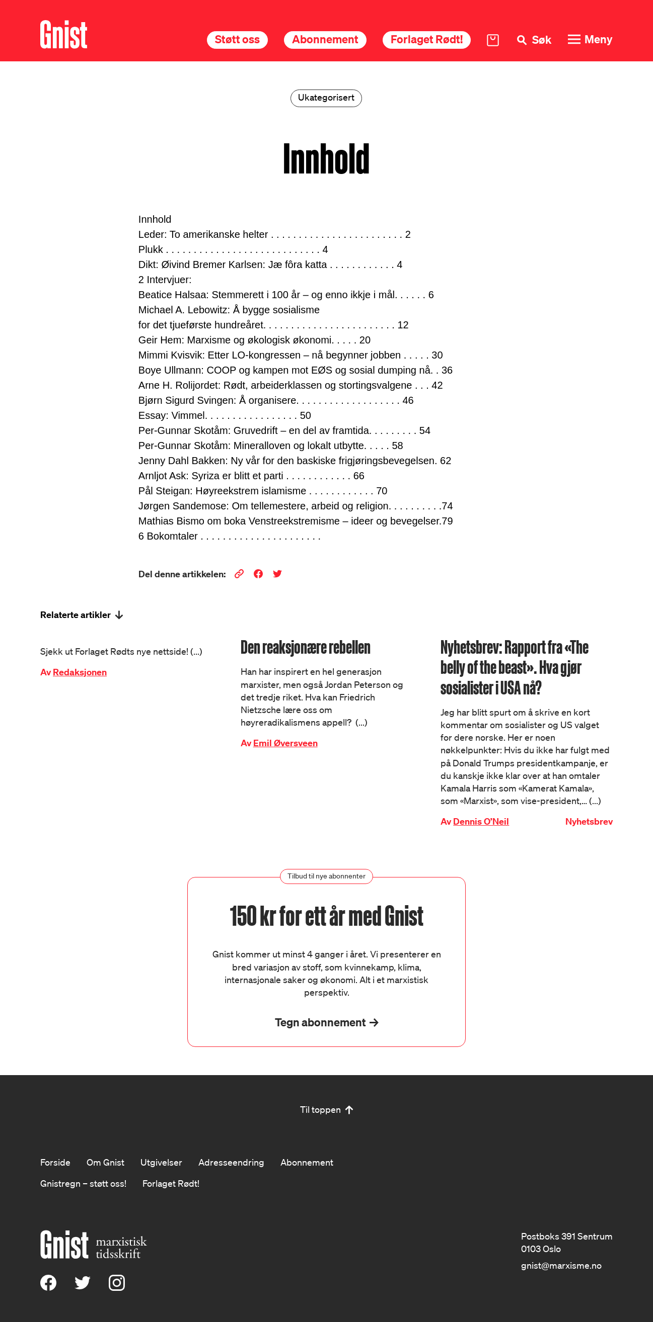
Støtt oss (237, 39)
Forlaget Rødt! (427, 39)
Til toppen (320, 1109)
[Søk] (533, 40)
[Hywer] (63, 34)
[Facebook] (48, 1287)
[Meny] (590, 39)
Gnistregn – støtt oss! (83, 1183)
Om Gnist (105, 1162)
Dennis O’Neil (481, 821)
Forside (55, 1162)
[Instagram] (117, 1287)
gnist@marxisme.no (561, 1265)
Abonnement (325, 39)
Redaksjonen (80, 672)
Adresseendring (231, 1162)
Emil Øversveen (285, 743)
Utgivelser (161, 1162)
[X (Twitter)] (83, 1287)
